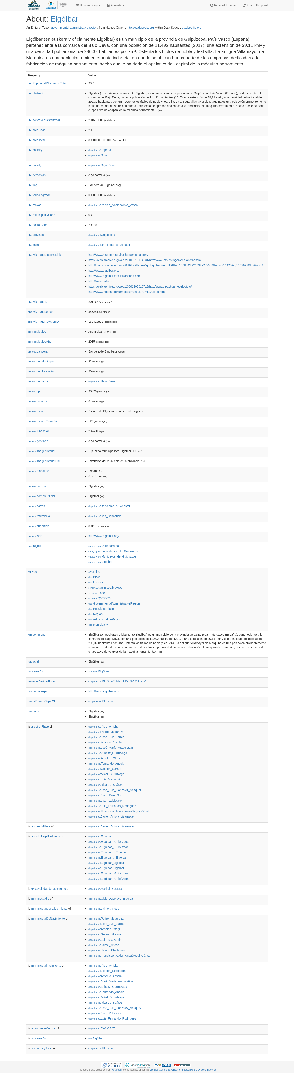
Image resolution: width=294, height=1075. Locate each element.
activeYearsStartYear (44, 120)
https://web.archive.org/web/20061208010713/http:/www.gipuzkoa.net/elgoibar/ (140, 286)
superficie (38, 526)
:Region (95, 614)
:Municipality (98, 624)
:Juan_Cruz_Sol (104, 795)
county (34, 165)
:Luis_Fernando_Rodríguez (112, 806)
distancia (38, 401)
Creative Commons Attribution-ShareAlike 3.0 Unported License (183, 1069)
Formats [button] (116, 5)
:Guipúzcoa (101, 235)
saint (33, 244)
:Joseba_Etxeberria (107, 971)
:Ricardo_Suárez (105, 784)
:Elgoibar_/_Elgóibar (107, 857)
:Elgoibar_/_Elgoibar (107, 852)
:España (99, 150)
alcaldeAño (39, 341)
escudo (37, 411)
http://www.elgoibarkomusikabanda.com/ (114, 276)
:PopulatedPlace (101, 608)
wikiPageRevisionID (43, 321)
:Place (94, 577)
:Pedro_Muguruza (106, 731)
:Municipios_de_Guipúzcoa (112, 556)
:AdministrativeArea (105, 587)
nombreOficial (41, 496)
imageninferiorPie (44, 461)
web (35, 536)
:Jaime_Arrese (103, 908)
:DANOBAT (101, 1028)
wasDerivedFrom (42, 681)
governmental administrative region (74, 27)
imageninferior (41, 451)
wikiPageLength (41, 311)
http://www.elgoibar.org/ (103, 270)
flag (32, 185)
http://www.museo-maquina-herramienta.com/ (118, 254)
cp (34, 391)
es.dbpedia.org (191, 27)
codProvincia (41, 371)
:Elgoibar (100, 836)
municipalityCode (41, 215)
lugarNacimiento (46, 965)
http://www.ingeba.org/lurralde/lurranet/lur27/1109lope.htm (126, 291)
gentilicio (38, 441)
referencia (39, 516)
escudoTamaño (42, 421)
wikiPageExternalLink (44, 254)
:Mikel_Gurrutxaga (106, 774)
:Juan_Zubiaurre (105, 800)
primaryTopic (41, 1048)
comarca (38, 381)
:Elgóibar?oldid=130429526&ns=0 (117, 681)
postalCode (38, 225)
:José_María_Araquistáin (110, 747)
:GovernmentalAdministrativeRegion (114, 603)
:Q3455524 (100, 598)
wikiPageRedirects (45, 836)
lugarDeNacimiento (48, 918)
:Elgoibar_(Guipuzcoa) (109, 841)
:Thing (94, 571)
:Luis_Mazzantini (105, 779)
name (34, 711)
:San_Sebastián (104, 516)
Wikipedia (117, 1069)
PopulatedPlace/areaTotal (47, 83)
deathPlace (40, 826)
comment (36, 634)
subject (34, 546)
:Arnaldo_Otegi (104, 758)
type (32, 571)
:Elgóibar (100, 561)
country (35, 150)
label (33, 661)
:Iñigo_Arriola (103, 726)
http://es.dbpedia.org (140, 27)
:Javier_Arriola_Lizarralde (111, 816)
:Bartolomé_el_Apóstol (109, 244)
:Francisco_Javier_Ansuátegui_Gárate (119, 811)
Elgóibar (64, 19)
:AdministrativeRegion (104, 619)
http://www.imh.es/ (100, 281)
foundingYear (39, 195)
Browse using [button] (88, 5)
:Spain (98, 155)
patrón (36, 506)
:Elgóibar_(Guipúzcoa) (109, 878)
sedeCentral (43, 1028)
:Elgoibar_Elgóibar (106, 868)
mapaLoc (38, 471)
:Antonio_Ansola (105, 742)
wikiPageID (37, 301)
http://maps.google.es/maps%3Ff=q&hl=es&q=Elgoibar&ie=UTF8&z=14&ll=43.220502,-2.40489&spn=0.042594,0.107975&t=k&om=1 (175, 265)
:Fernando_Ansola (106, 763)
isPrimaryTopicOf (41, 701)
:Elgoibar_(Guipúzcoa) (109, 847)
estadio (40, 898)
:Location (96, 582)
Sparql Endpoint (255, 5)
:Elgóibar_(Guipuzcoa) (109, 873)
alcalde (37, 331)
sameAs (35, 671)
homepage (37, 691)
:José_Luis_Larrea (106, 737)
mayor (34, 205)
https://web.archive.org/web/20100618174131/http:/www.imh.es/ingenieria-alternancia (144, 260)
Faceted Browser (223, 5)
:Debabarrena (103, 546)
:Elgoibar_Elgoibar (106, 863)
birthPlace (40, 726)
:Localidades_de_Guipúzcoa (113, 551)
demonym (37, 175)
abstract (35, 93)
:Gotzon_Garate (104, 769)
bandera (37, 351)
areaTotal (36, 140)
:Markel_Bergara (105, 888)
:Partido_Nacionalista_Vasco (113, 205)
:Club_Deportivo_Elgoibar (111, 898)
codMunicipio (41, 361)
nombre (37, 486)
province (36, 235)
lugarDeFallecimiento (49, 908)
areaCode (37, 130)
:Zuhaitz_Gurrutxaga (107, 753)
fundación (39, 431)
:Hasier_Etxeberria (106, 950)
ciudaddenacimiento (48, 888)
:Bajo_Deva (101, 165)
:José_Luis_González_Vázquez (115, 790)
